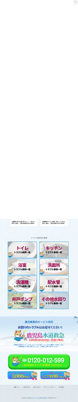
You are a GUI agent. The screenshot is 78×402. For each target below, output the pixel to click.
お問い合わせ (37, 387)
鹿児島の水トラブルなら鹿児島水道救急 (37, 398)
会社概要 (61, 387)
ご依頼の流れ (26, 387)
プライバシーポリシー (49, 387)
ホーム (17, 387)
